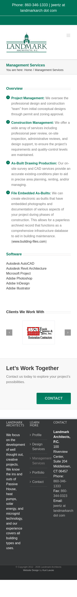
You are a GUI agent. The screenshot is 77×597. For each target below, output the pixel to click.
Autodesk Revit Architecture (26, 268)
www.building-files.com (29, 241)
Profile (36, 435)
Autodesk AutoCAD (20, 263)
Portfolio (38, 472)
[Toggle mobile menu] (69, 35)
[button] (9, 332)
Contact (38, 482)
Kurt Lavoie (48, 570)
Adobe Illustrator (18, 288)
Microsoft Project (18, 273)
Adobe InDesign (18, 283)
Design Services (38, 446)
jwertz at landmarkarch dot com (63, 510)
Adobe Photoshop (19, 278)
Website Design (31, 570)
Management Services (38, 461)
